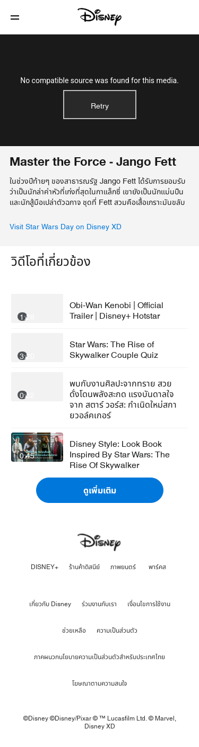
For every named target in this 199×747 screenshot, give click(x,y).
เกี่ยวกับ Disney (50, 604)
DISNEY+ (44, 567)
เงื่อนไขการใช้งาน (148, 604)
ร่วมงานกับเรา (99, 604)
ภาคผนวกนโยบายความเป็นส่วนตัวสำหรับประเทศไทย (99, 657)
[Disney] (99, 17)
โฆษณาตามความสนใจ (99, 683)
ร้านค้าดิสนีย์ (84, 567)
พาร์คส (157, 567)
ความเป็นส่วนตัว (117, 630)
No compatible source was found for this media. (99, 80)
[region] (99, 90)
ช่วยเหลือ (74, 630)
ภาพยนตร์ (123, 567)
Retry (100, 106)
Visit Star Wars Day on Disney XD (66, 227)
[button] (15, 17)
